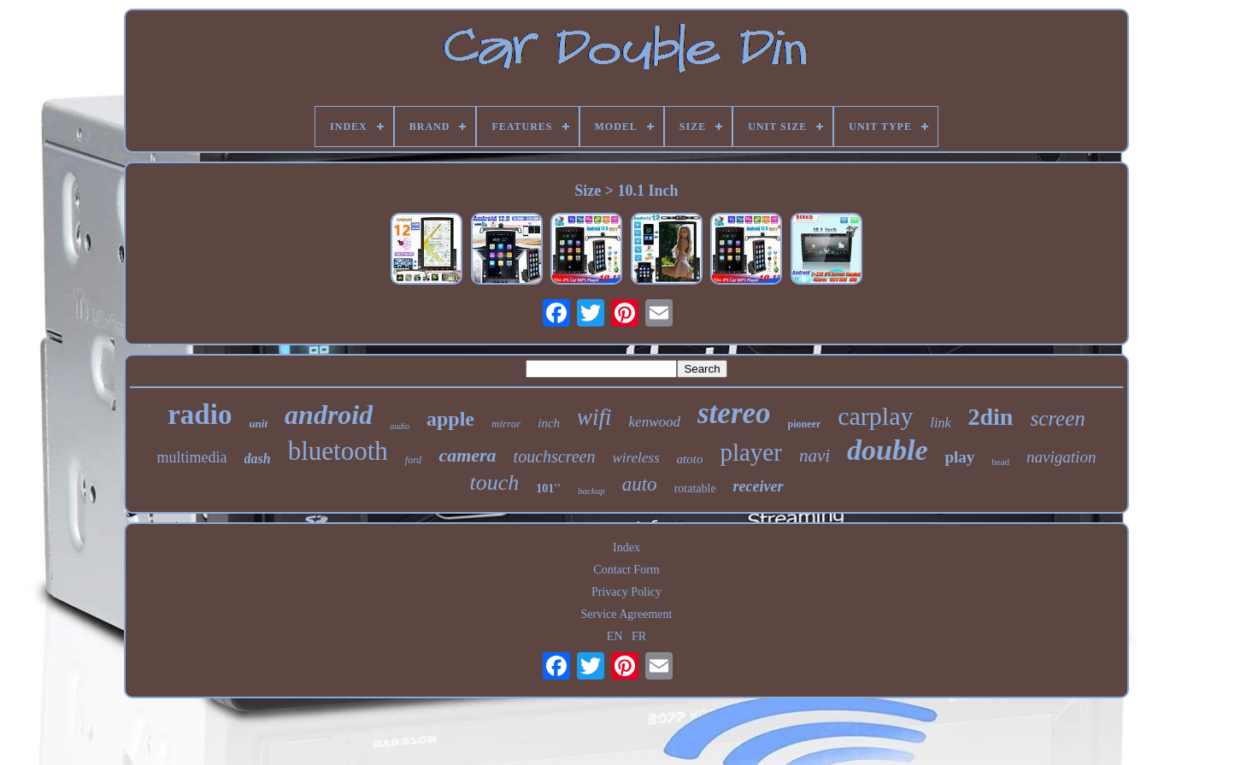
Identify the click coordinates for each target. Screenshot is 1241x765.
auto (639, 484)
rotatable (695, 488)
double (887, 450)
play (959, 457)
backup (591, 490)
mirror (506, 423)
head (1000, 461)
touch (494, 482)
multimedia (192, 457)
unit (258, 423)
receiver (758, 486)
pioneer (804, 424)
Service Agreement (627, 614)
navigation (1061, 457)
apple (450, 419)
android (329, 414)
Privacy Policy (626, 592)
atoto (690, 459)
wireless (635, 458)
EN (615, 636)
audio (399, 426)
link (941, 422)
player (750, 452)
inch (549, 423)
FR (639, 636)
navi (814, 455)
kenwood (654, 422)
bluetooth (338, 451)
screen (1057, 418)
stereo (734, 413)
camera (467, 455)
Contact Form (626, 569)
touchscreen (555, 456)
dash (257, 458)
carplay (875, 416)
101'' (548, 488)
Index (626, 547)
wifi (594, 417)
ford (413, 460)
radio (200, 414)
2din (991, 416)
